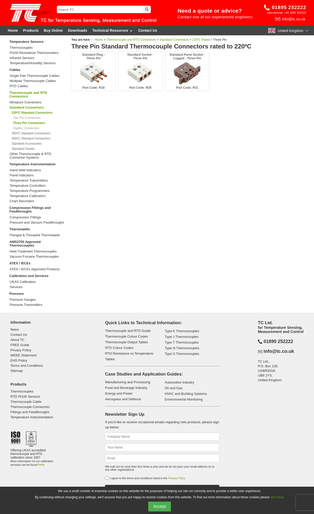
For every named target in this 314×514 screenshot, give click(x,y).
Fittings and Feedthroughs (30, 412)
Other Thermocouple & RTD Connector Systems (30, 155)
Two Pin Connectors (27, 118)
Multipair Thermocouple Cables (33, 81)
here (41, 465)
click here (276, 497)
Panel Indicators (22, 175)
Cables (15, 70)
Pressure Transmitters (26, 305)
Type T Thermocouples (182, 342)
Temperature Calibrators (28, 196)
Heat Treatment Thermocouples (33, 251)
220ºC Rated (201, 40)
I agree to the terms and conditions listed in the (147, 478)
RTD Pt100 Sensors (25, 396)
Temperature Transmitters (29, 180)
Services (16, 287)
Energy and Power (119, 393)
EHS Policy (19, 360)
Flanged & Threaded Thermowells (35, 235)
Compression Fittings (25, 217)
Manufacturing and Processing (127, 382)
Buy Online (53, 30)
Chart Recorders (22, 201)
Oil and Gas (173, 388)
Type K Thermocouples (182, 331)
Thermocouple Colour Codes (126, 336)
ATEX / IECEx (20, 263)
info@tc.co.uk (293, 19)
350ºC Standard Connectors (31, 133)
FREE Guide (20, 345)
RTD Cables (19, 86)
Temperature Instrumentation (33, 164)
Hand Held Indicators (25, 170)
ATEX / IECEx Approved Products (35, 269)
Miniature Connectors (26, 102)
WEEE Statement (24, 355)
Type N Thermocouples (182, 348)
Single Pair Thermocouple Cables (34, 76)
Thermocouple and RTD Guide (128, 331)
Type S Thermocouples (182, 354)
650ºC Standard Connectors (31, 138)
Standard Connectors (174, 40)
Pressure (17, 294)
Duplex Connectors (26, 128)
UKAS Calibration (23, 282)
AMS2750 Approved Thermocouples (25, 243)
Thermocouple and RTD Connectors (28, 94)
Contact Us (147, 30)
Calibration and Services (29, 276)
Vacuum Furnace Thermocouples (34, 256)
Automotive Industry (179, 382)
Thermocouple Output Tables (126, 342)
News (15, 329)
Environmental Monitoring (184, 399)
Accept (159, 506)
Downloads (77, 30)
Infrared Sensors (22, 58)
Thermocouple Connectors (30, 407)
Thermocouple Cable (26, 402)
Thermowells (20, 229)
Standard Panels (23, 149)
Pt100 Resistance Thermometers (34, 53)
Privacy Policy (21, 350)
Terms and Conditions (27, 366)
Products (31, 30)
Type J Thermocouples (181, 337)
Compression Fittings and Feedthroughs (30, 209)
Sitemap (17, 371)
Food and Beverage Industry (126, 388)
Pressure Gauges (23, 299)
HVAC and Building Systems (186, 394)
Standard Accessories (27, 143)
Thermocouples (21, 48)
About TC (18, 340)
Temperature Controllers (28, 185)
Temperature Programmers (30, 191)
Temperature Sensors (27, 42)
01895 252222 (289, 7)
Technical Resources (112, 30)
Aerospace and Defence (123, 399)
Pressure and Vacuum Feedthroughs (37, 222)
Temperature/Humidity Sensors (33, 63)
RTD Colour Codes (119, 348)
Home (13, 30)
